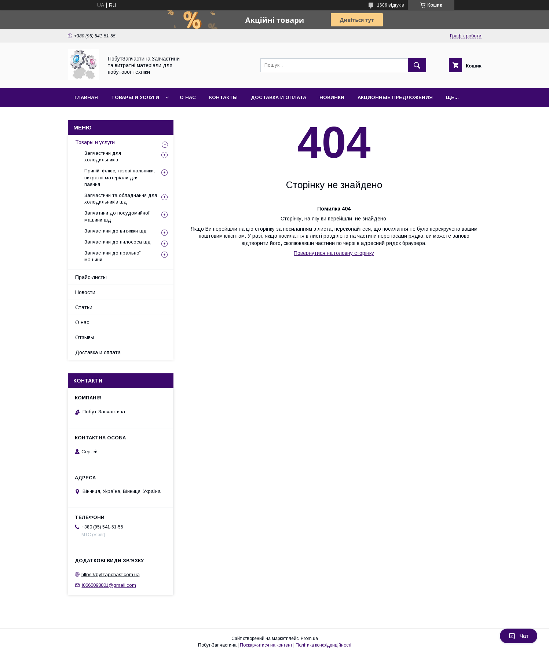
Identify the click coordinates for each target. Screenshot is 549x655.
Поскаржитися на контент (266, 645)
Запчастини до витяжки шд (115, 231)
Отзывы (84, 337)
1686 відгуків (390, 5)
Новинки (331, 97)
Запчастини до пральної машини (112, 256)
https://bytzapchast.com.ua (110, 574)
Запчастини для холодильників (102, 156)
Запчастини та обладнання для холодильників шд (120, 199)
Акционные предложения (395, 97)
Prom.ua (309, 638)
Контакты (223, 97)
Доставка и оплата (278, 97)
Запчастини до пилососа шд (117, 242)
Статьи (83, 307)
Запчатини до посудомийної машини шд (117, 216)
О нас (188, 97)
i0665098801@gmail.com (109, 585)
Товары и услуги (135, 97)
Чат (518, 636)
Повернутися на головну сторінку (334, 253)
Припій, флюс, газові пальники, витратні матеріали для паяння (119, 177)
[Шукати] (417, 65)
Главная (86, 97)
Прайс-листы (91, 277)
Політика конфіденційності (323, 645)
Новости (85, 292)
